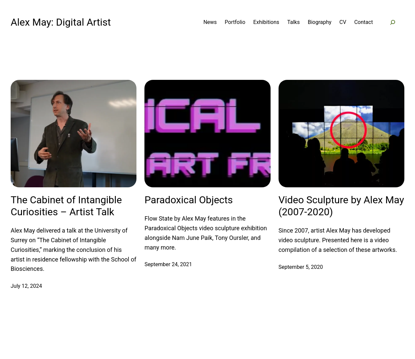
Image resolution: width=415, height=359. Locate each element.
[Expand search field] (392, 22)
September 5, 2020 (301, 267)
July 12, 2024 (26, 286)
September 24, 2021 (168, 264)
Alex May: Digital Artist (61, 22)
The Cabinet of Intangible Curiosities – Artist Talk (66, 206)
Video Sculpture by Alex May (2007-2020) (341, 206)
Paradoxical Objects (188, 200)
